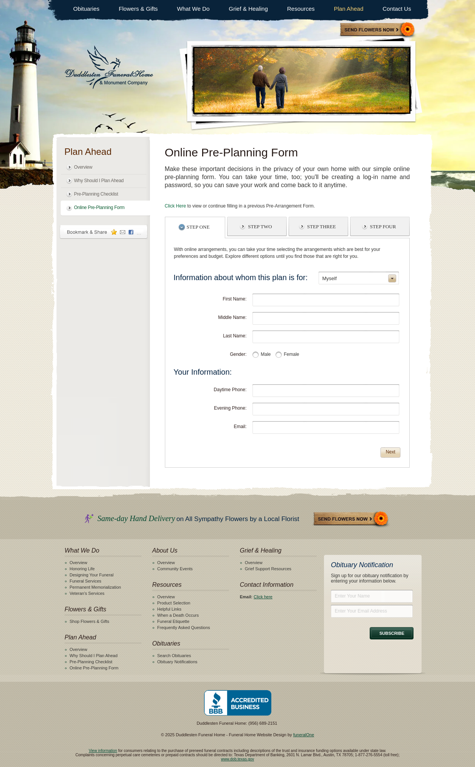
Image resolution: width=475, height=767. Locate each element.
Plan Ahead (349, 8)
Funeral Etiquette (173, 621)
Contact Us (396, 8)
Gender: (238, 354)
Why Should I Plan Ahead (99, 180)
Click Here (175, 206)
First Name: (234, 299)
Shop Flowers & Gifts (89, 621)
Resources (301, 8)
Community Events (175, 568)
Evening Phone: (230, 408)
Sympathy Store (378, 30)
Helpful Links (169, 609)
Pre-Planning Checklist (96, 194)
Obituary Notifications (177, 661)
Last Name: (234, 336)
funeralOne (303, 734)
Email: (240, 426)
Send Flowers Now (351, 519)
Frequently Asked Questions (183, 627)
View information (103, 751)
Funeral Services (85, 581)
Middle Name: (232, 317)
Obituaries (86, 8)
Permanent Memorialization (95, 587)
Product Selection (173, 603)
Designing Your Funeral (91, 575)
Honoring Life (82, 568)
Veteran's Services (87, 593)
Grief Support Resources (268, 568)
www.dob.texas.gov (237, 759)
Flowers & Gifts (138, 8)
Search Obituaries (174, 655)
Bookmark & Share (104, 232)
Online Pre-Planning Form (99, 207)
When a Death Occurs (178, 615)
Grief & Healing (248, 8)
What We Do (193, 8)
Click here (263, 596)
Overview (83, 167)
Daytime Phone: (230, 389)
